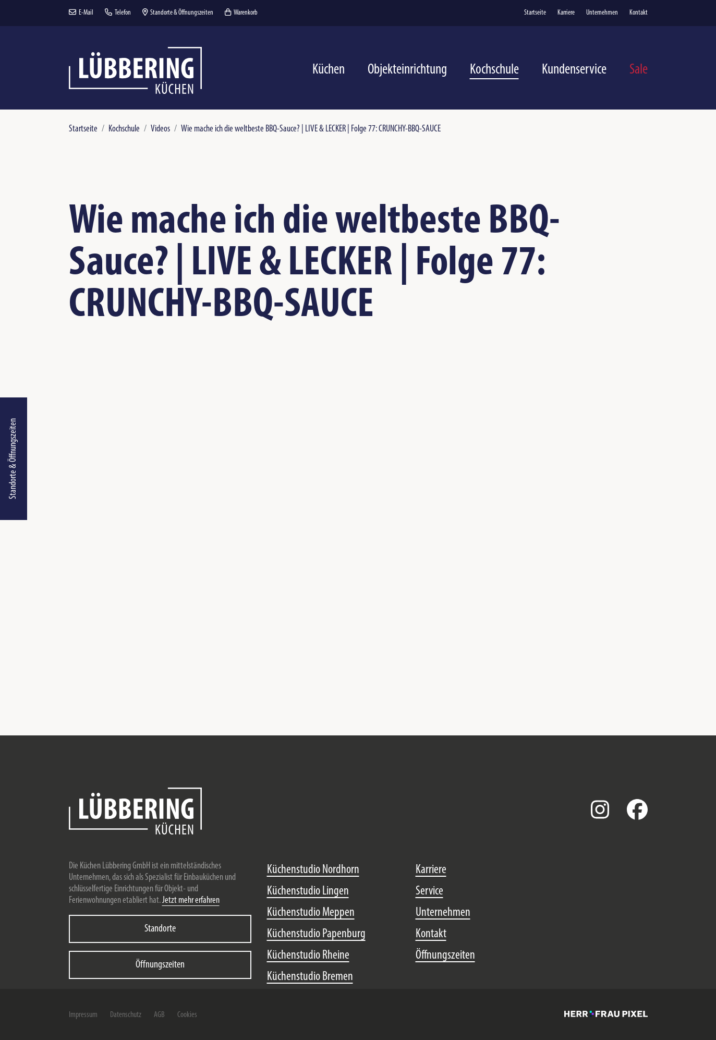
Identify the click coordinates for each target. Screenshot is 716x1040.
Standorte (160, 929)
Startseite (83, 129)
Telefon (118, 13)
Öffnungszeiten (160, 965)
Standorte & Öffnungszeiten (13, 458)
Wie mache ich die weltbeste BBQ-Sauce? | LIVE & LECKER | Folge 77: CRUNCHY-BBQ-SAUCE (311, 129)
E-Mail (81, 13)
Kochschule (124, 129)
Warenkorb (241, 13)
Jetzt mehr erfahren (191, 900)
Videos (160, 129)
